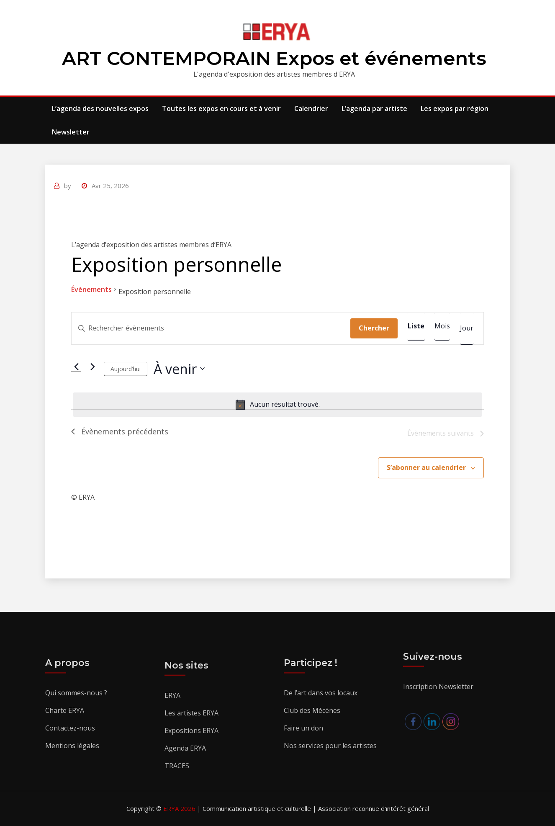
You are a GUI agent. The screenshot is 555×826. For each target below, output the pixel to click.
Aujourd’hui (125, 369)
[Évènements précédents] (76, 366)
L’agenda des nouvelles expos (100, 108)
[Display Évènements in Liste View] (416, 326)
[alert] (277, 404)
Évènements (91, 289)
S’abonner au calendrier (426, 467)
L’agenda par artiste (374, 108)
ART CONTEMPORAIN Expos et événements (274, 58)
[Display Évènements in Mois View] (442, 326)
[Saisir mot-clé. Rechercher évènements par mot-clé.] (211, 328)
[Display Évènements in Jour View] (466, 328)
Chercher (374, 328)
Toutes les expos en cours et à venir (221, 108)
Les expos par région (454, 108)
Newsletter (71, 132)
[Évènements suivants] (92, 366)
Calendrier (311, 108)
